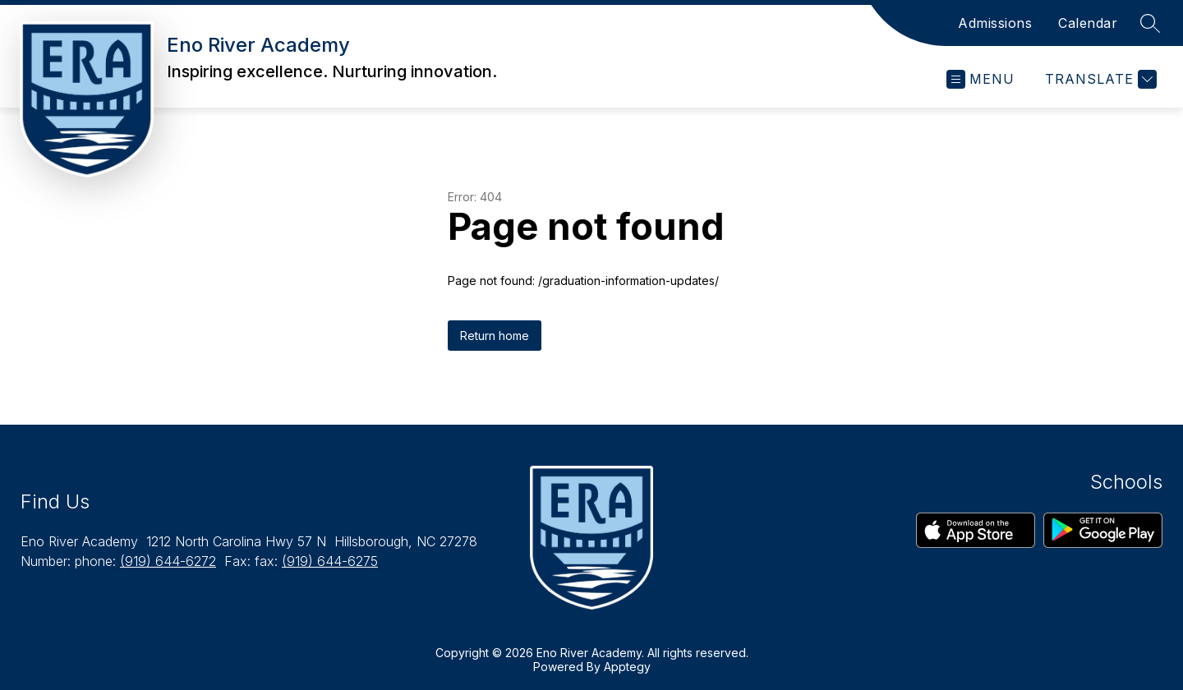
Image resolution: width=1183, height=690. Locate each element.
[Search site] (1150, 23)
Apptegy (627, 667)
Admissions (995, 23)
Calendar (1087, 23)
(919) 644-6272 (168, 561)
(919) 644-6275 (330, 561)
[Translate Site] (1099, 79)
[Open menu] (980, 79)
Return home (494, 336)
